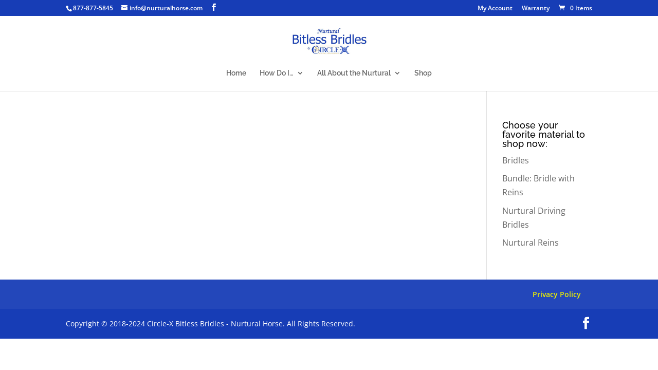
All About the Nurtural (354, 73)
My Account (495, 8)
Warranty (536, 8)
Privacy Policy (557, 294)
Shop (423, 73)
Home (236, 73)
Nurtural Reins (530, 242)
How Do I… (277, 73)
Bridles (515, 160)
